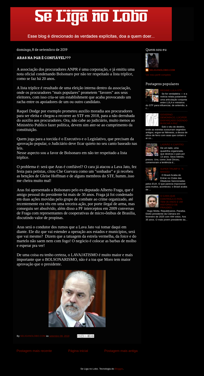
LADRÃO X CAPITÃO (172, 144)
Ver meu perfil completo (158, 74)
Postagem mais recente (34, 351)
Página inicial (78, 351)
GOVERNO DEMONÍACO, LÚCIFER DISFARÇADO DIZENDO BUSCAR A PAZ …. (173, 119)
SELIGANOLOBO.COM (162, 70)
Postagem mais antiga (121, 351)
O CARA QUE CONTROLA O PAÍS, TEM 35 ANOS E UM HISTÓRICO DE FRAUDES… (171, 202)
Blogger (119, 368)
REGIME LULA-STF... (172, 90)
